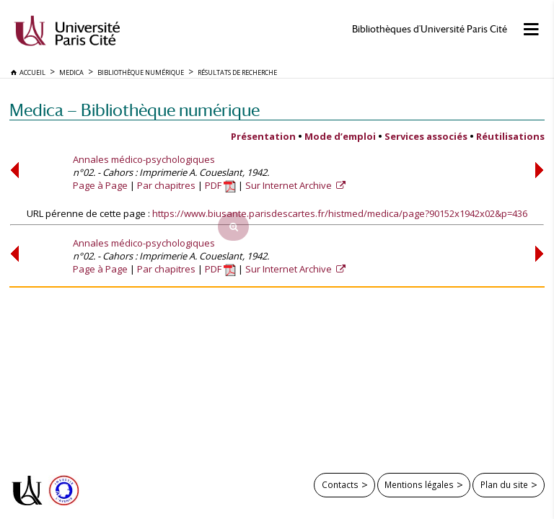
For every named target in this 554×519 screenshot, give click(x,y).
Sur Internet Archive (289, 185)
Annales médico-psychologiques (144, 159)
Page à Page (100, 185)
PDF (220, 185)
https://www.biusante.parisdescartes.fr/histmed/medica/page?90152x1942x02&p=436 (339, 213)
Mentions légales (419, 484)
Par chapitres (166, 185)
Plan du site (504, 484)
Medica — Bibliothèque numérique (134, 110)
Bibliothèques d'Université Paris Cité (429, 29)
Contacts (340, 484)
